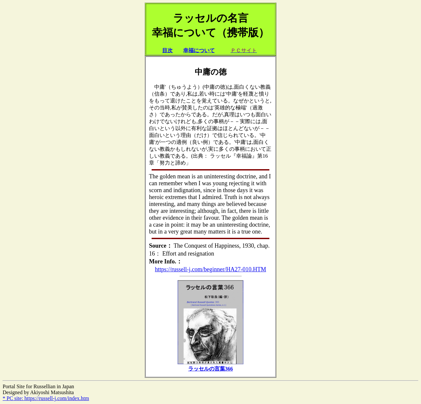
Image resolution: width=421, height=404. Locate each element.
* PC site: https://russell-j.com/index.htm (46, 398)
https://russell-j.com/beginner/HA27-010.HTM (210, 269)
